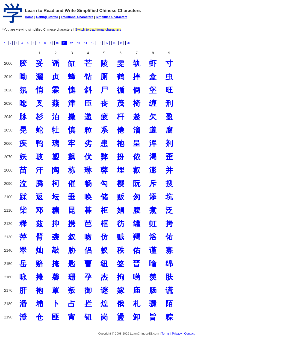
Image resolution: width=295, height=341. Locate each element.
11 (64, 43)
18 (114, 43)
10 (57, 43)
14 (85, 43)
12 (71, 43)
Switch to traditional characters (98, 29)
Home (29, 17)
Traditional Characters (77, 17)
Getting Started (47, 17)
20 (128, 43)
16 (99, 43)
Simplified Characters (111, 17)
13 (78, 43)
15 (92, 43)
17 (107, 43)
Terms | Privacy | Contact (178, 333)
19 (121, 43)
